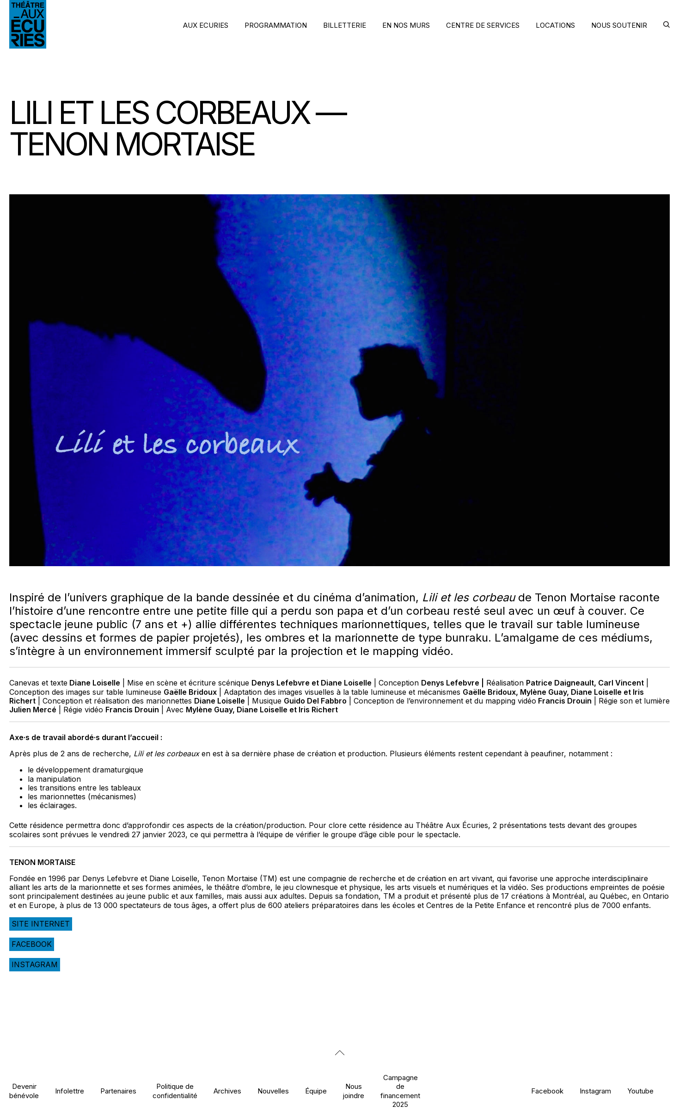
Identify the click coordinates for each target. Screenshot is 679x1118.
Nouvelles (273, 1091)
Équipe (316, 1091)
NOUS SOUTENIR (619, 25)
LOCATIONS (555, 25)
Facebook (32, 944)
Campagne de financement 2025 (400, 1091)
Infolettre (69, 1091)
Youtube (640, 1091)
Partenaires (118, 1091)
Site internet (41, 923)
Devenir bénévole (24, 1090)
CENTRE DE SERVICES (483, 25)
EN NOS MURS (406, 25)
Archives (227, 1091)
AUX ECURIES (205, 25)
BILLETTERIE (344, 25)
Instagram (35, 964)
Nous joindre (353, 1090)
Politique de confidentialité (175, 1090)
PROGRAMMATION (276, 25)
